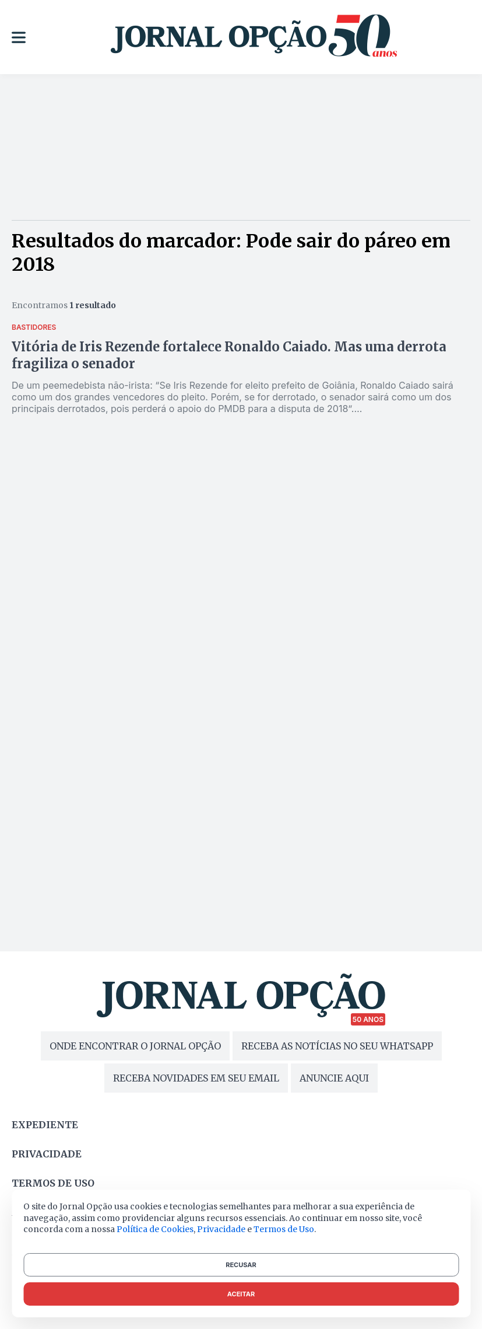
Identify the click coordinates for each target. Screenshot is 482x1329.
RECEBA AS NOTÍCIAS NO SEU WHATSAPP (337, 1046)
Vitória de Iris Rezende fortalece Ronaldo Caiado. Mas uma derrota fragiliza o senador (229, 355)
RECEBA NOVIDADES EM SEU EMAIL (196, 1078)
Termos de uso (53, 1183)
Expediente (45, 1125)
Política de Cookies (155, 1229)
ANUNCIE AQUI (334, 1078)
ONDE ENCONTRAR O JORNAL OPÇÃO (135, 1046)
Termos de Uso (284, 1229)
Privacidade (47, 1154)
